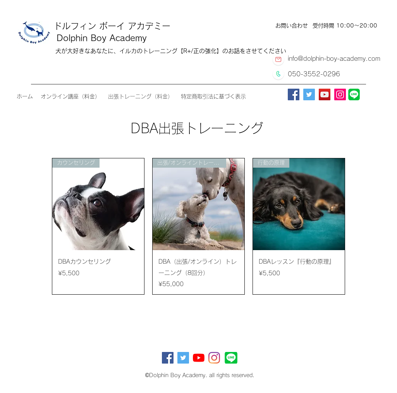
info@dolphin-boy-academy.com (334, 58)
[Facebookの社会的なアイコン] (168, 358)
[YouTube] (324, 94)
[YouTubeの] (199, 358)
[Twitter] (309, 94)
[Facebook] (293, 94)
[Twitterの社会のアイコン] (183, 358)
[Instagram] (340, 94)
